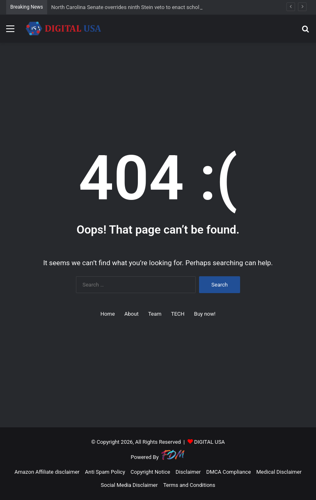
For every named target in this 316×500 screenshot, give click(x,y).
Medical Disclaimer (279, 472)
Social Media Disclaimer (129, 485)
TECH (178, 314)
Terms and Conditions (189, 485)
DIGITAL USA (209, 442)
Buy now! (204, 314)
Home (108, 314)
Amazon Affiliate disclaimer (47, 472)
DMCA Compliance (228, 472)
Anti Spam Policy (105, 472)
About (131, 314)
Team (155, 314)
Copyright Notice (150, 472)
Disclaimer (188, 472)
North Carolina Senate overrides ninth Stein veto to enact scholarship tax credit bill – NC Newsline (166, 7)
